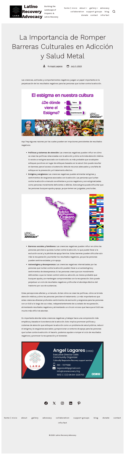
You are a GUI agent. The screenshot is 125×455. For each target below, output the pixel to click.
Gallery (93, 8)
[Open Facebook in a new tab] (46, 403)
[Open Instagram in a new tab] (62, 403)
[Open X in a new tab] (54, 403)
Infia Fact (104, 15)
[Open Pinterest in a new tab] (79, 403)
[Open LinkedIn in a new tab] (71, 403)
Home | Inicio (70, 8)
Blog (107, 11)
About (83, 8)
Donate (84, 15)
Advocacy (104, 8)
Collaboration (77, 11)
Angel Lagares (56, 66)
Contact (94, 15)
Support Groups (94, 11)
